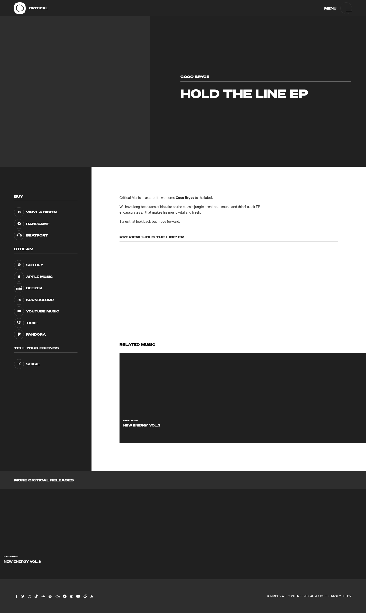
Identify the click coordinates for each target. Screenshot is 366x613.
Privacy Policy (340, 596)
